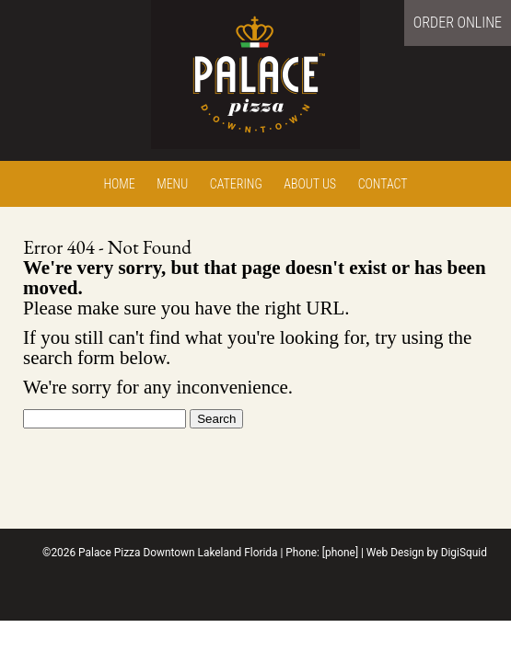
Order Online (457, 22)
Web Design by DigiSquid (426, 552)
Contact (383, 184)
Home (118, 184)
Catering (236, 184)
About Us (310, 184)
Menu (172, 184)
